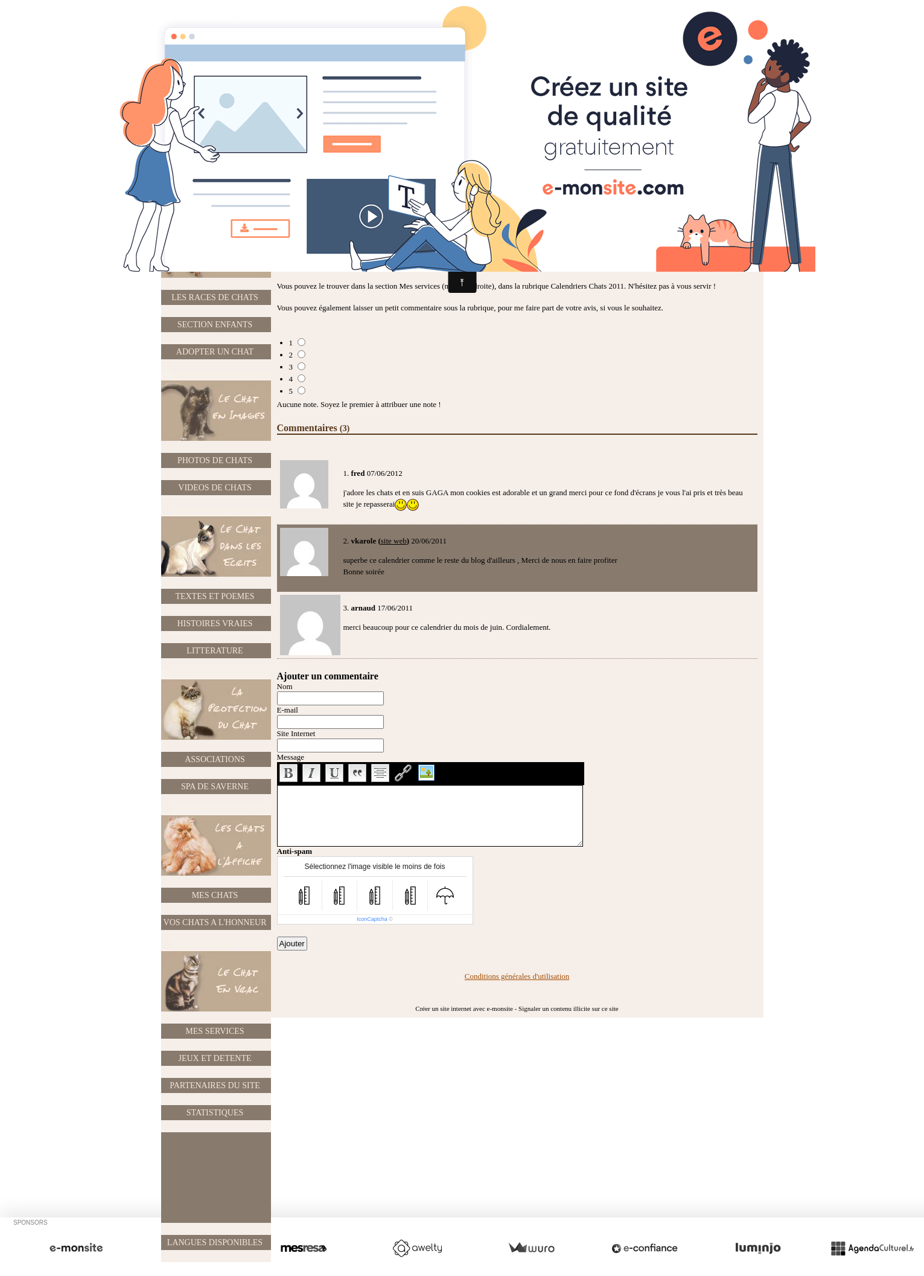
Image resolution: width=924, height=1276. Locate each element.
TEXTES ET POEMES (214, 596)
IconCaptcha (372, 919)
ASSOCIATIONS (215, 759)
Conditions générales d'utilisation (517, 976)
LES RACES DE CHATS (214, 297)
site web (394, 540)
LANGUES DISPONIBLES (215, 1242)
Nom (285, 686)
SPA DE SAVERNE (215, 786)
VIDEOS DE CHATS (214, 487)
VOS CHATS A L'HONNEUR (215, 922)
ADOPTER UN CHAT (214, 351)
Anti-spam (295, 851)
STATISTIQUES (215, 1112)
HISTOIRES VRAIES (214, 623)
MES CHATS (215, 895)
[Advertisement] (215, 1177)
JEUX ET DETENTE (214, 1058)
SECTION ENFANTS (215, 324)
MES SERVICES (214, 1031)
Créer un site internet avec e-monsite (464, 1008)
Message (291, 756)
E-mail (287, 709)
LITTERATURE (214, 650)
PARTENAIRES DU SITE (215, 1085)
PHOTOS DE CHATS (214, 460)
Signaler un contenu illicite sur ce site (568, 1008)
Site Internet (296, 733)
